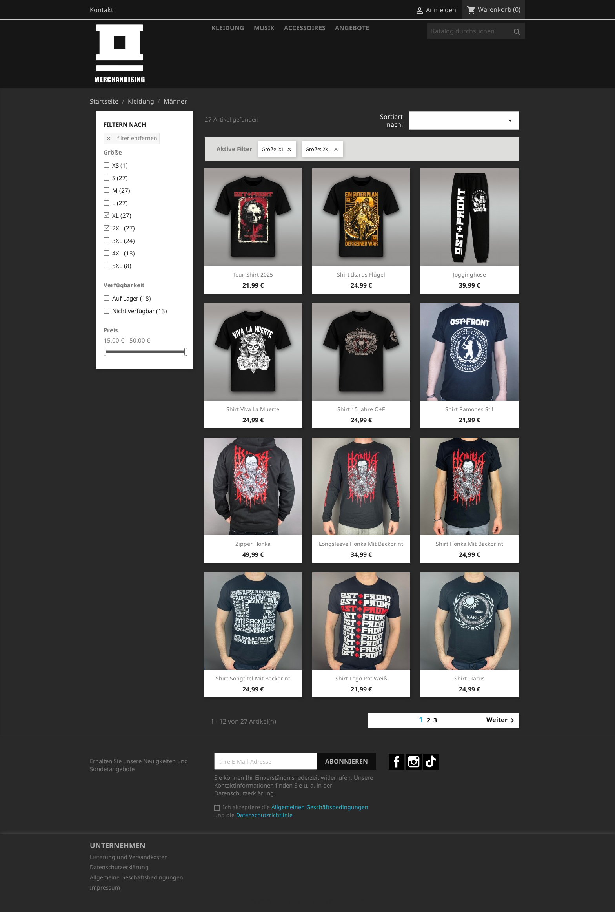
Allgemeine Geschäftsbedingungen (136, 877)
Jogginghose (469, 274)
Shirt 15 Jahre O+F (361, 409)
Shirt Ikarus (469, 678)
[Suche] (476, 31)
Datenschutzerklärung (119, 867)
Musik (264, 28)
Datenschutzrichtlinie (264, 815)
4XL (123, 253)
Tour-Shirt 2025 (253, 274)
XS (120, 165)
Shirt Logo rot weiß (361, 678)
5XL (121, 266)
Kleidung (227, 28)
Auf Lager (131, 298)
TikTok (431, 762)
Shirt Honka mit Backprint (469, 543)
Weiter (501, 720)
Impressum (105, 887)
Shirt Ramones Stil (469, 409)
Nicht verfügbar (139, 311)
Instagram (414, 762)
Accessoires (305, 28)
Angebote (352, 28)
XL (121, 215)
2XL (123, 228)
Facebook (396, 762)
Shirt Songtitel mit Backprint (253, 678)
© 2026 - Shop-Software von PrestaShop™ (307, 902)
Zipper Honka (253, 543)
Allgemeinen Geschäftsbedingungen (319, 807)
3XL (123, 240)
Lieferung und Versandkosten (129, 857)
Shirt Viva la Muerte (252, 409)
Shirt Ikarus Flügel (361, 274)
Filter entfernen (131, 138)
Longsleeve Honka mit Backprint (361, 543)
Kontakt (101, 9)
